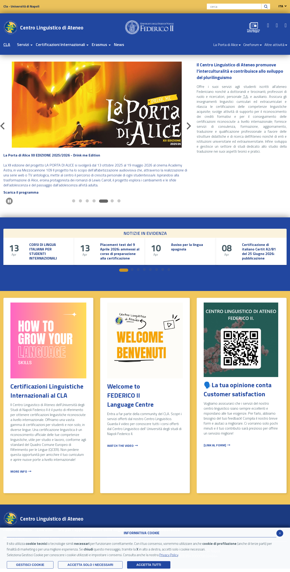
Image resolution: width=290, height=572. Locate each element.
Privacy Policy (168, 555)
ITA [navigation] (281, 6)
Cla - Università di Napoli (21, 6)
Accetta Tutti (148, 565)
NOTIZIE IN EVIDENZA (145, 233)
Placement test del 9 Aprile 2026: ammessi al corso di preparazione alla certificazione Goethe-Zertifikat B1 (119, 253)
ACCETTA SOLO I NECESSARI (90, 565)
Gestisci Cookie (30, 565)
